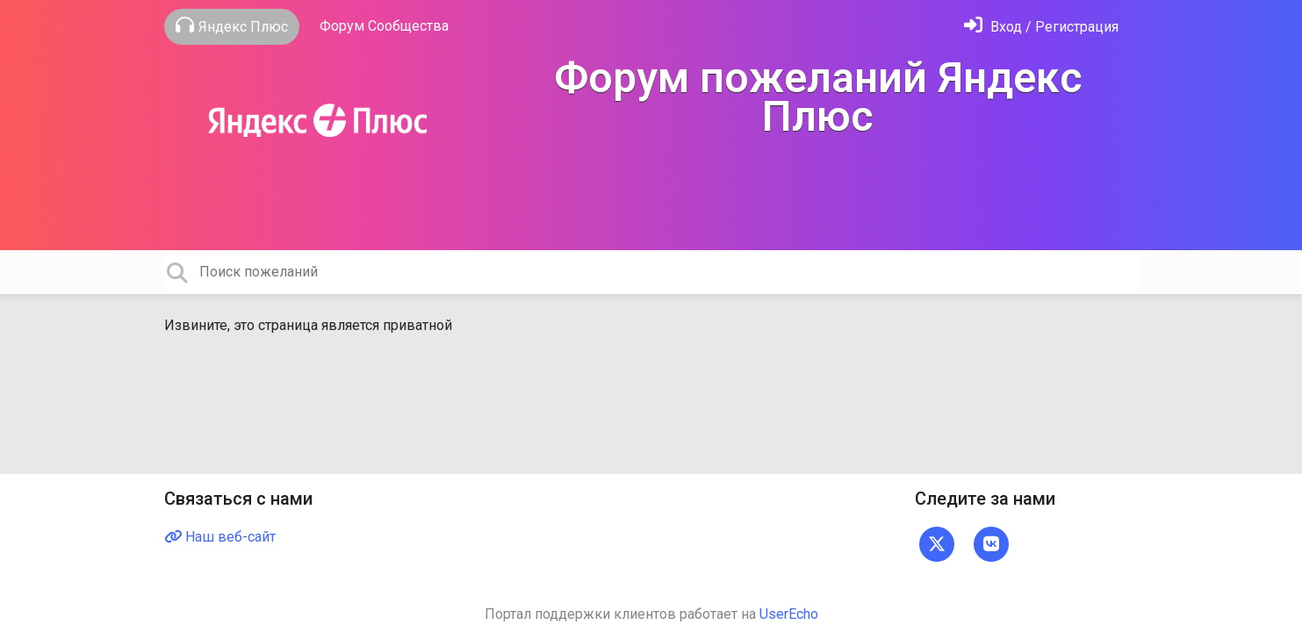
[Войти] (1041, 27)
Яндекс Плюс (232, 25)
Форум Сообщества (384, 26)
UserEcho (788, 614)
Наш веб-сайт (220, 536)
